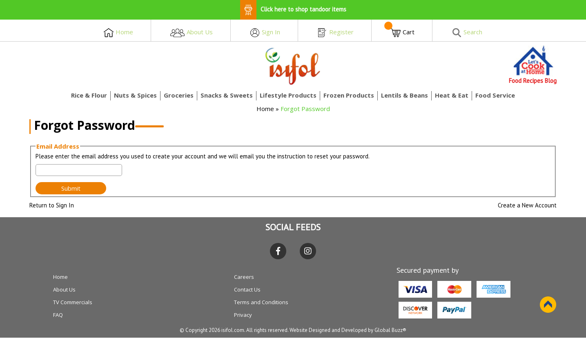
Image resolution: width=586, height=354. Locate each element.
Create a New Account (527, 205)
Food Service (495, 95)
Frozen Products (348, 95)
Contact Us (247, 289)
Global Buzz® (390, 330)
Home (265, 109)
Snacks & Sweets (227, 95)
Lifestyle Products (288, 95)
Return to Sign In (51, 205)
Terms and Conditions (261, 302)
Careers (244, 277)
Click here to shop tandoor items (293, 9)
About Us (64, 289)
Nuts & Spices (135, 95)
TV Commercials (72, 302)
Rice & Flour (89, 95)
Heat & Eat (451, 95)
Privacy (243, 314)
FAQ (58, 314)
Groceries (179, 95)
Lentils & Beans (404, 95)
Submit (70, 188)
